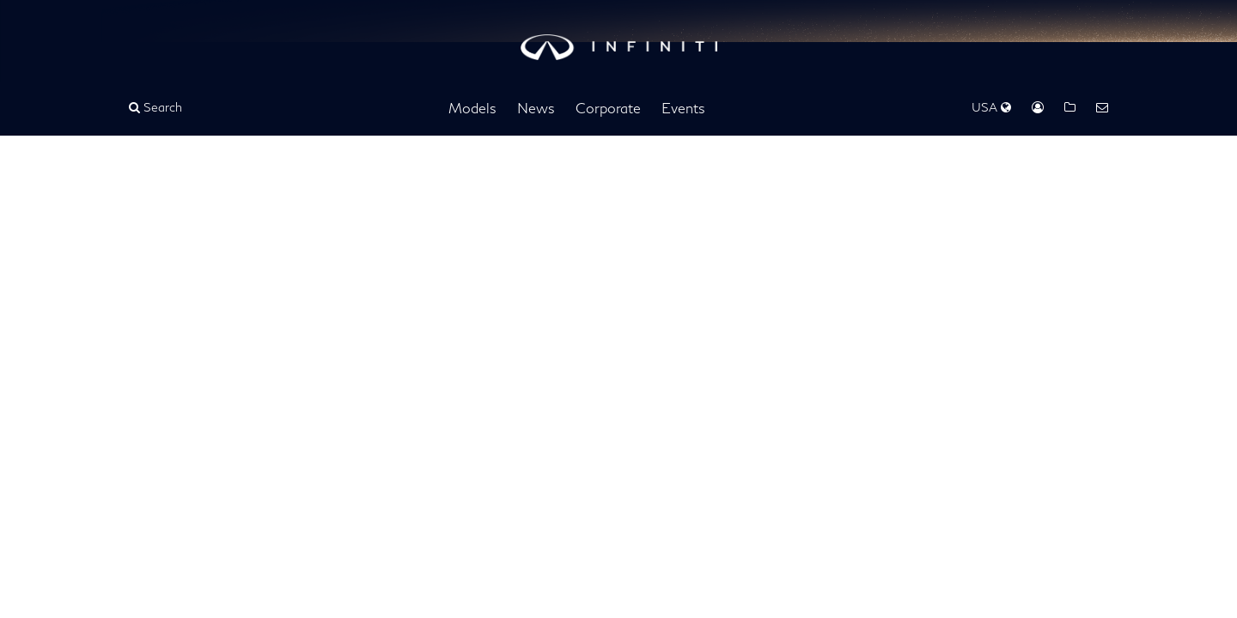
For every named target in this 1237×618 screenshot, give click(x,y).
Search (155, 107)
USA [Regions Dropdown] (991, 107)
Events (683, 108)
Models (472, 108)
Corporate (608, 108)
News (536, 108)
